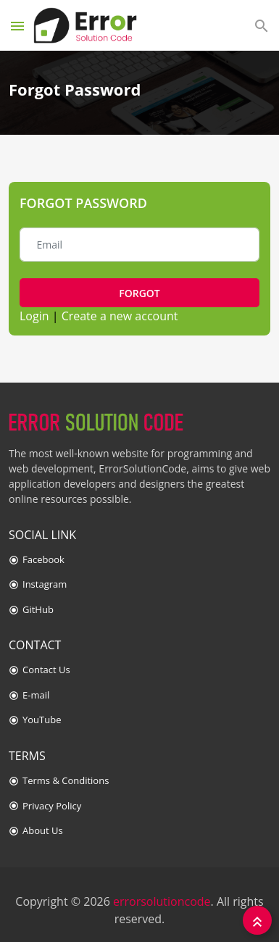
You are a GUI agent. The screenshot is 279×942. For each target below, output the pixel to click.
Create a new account (120, 316)
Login (34, 316)
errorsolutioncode (162, 901)
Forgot (139, 293)
